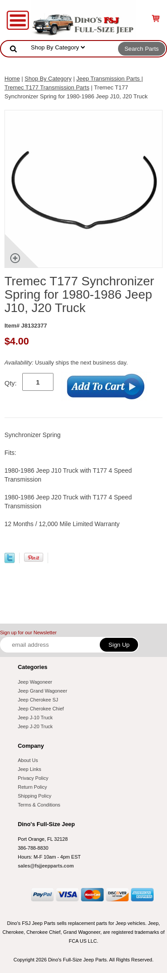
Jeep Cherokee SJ (38, 699)
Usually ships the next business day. (66, 362)
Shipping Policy (34, 796)
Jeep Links (29, 769)
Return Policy (32, 787)
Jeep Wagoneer (35, 682)
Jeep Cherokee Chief (41, 708)
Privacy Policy (33, 778)
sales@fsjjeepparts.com (46, 865)
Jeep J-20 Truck (35, 726)
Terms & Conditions (39, 804)
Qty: (10, 383)
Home (12, 78)
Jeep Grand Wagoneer (42, 690)
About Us (28, 760)
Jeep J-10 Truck (35, 717)
